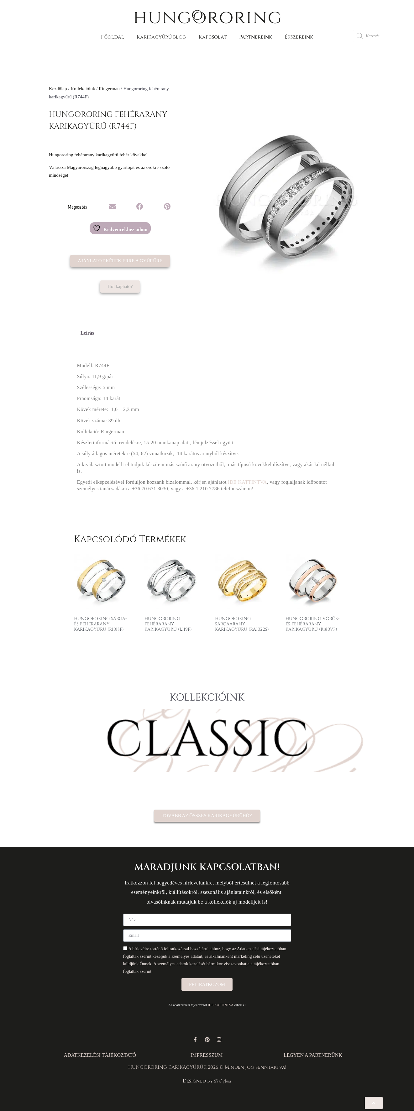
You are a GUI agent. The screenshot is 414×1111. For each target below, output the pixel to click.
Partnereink (255, 37)
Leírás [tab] (87, 333)
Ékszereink (299, 37)
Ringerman (109, 88)
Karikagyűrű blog (161, 37)
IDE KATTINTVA (247, 482)
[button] (112, 206)
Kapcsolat (213, 37)
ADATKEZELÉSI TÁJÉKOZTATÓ (100, 1055)
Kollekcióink (83, 88)
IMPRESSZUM (207, 1055)
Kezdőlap (58, 88)
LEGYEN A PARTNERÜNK (313, 1055)
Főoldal (112, 37)
